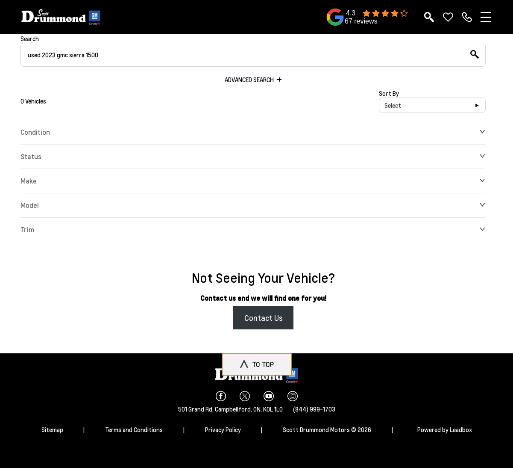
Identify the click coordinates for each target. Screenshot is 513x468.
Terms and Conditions (134, 429)
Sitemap (52, 429)
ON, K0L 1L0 (268, 409)
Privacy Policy (223, 429)
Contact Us (263, 318)
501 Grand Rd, (196, 409)
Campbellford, (234, 409)
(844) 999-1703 (314, 409)
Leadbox (461, 429)
